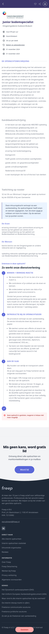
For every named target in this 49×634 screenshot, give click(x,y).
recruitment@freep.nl (11, 521)
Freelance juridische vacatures (14, 611)
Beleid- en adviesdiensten (15, 45)
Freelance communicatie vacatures (16, 607)
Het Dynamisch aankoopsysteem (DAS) (18, 589)
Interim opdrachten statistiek (14, 543)
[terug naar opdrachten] (17, 4)
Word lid (24, 469)
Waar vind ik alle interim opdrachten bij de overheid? (23, 598)
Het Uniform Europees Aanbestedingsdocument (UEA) (24, 594)
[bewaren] (35, 4)
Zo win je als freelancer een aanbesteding (19, 616)
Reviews (5, 552)
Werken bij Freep (9, 571)
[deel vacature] (39, 4)
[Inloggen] (45, 4)
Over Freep (6, 562)
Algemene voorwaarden (12, 579)
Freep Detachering (9, 566)
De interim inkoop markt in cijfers (15, 603)
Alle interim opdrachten (11, 539)
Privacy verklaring (9, 575)
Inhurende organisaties (11, 547)
